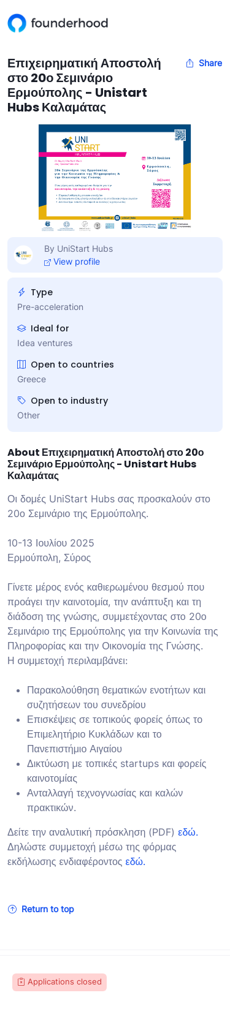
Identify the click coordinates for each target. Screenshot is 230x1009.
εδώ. (188, 832)
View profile (72, 261)
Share (203, 63)
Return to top (41, 909)
